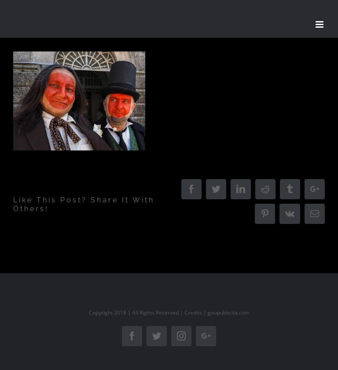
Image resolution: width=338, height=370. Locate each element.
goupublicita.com (229, 312)
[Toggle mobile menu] (320, 24)
